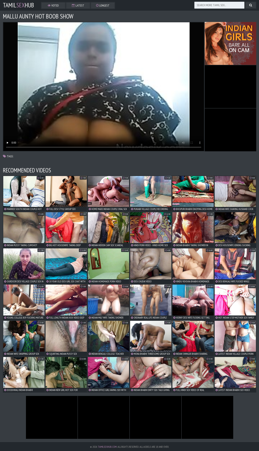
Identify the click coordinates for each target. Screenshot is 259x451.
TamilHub (18, 5)
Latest (78, 5)
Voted (53, 5)
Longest (102, 5)
